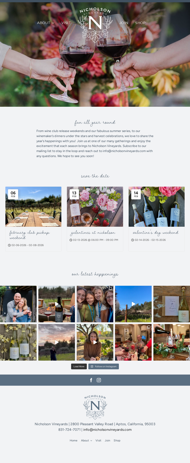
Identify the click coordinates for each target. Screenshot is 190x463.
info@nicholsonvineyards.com (107, 429)
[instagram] (99, 380)
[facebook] (91, 380)
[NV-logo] (95, 5)
